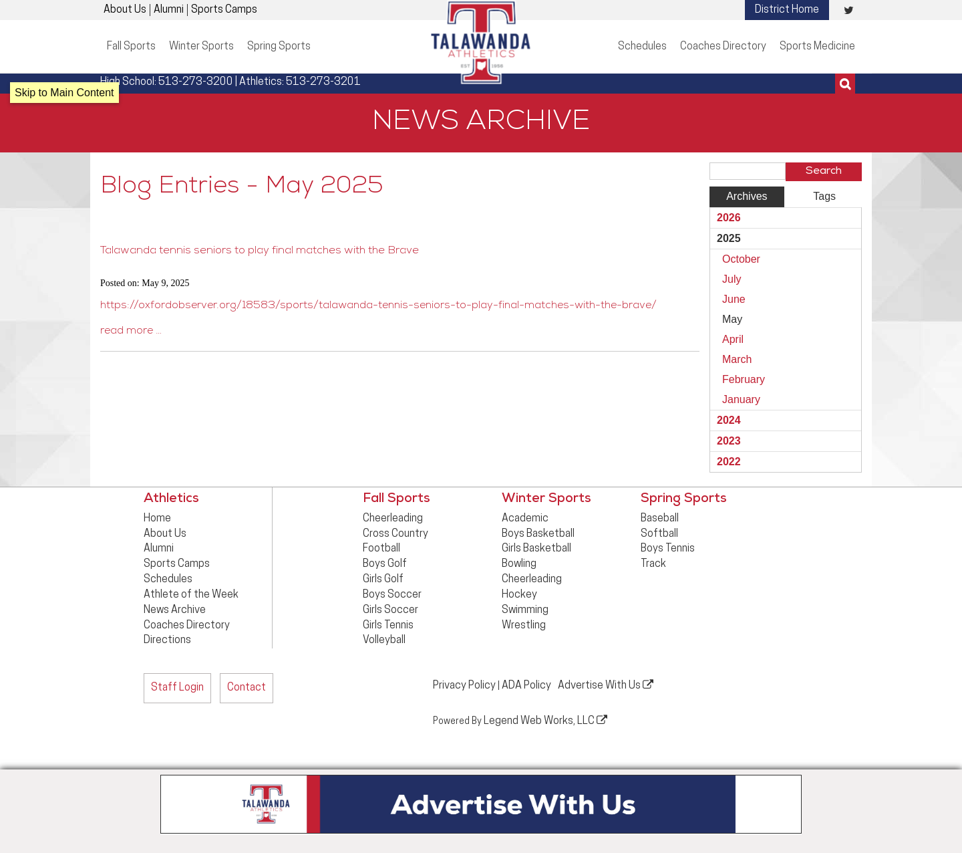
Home (157, 518)
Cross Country (395, 534)
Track (653, 564)
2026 (729, 217)
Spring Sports (279, 46)
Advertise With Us (605, 685)
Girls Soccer (390, 610)
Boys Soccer (392, 595)
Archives (746, 196)
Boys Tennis (668, 548)
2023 (729, 441)
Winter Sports (201, 46)
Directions (167, 640)
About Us (125, 10)
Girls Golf (383, 579)
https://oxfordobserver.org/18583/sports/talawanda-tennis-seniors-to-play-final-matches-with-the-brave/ (378, 306)
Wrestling (524, 625)
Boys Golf (385, 564)
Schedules (642, 46)
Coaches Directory (723, 46)
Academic (525, 518)
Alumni (169, 10)
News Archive (175, 610)
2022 (729, 461)
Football (381, 548)
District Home (787, 10)
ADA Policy (526, 686)
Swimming (525, 610)
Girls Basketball (536, 548)
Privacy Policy (464, 686)
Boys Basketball (538, 534)
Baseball (660, 518)
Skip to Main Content (64, 92)
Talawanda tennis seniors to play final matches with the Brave (255, 251)
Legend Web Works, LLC (545, 721)
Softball (659, 534)
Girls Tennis (388, 625)
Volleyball (384, 640)
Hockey (519, 595)
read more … (131, 331)
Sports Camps (224, 10)
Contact (246, 688)
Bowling (519, 564)
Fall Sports (131, 46)
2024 (729, 420)
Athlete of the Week (191, 595)
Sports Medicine (817, 46)
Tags (824, 196)
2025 (729, 238)
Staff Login (177, 688)
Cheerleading (393, 518)
